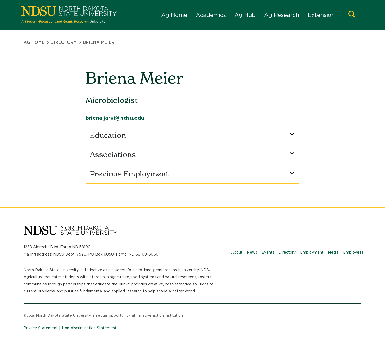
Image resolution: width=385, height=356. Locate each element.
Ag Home (174, 14)
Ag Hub (245, 14)
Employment (312, 252)
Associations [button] (193, 154)
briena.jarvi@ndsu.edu (115, 118)
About (236, 252)
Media (333, 252)
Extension (321, 14)
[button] (351, 15)
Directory (64, 42)
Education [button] (193, 135)
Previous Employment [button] (193, 173)
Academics (211, 14)
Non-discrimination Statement (89, 328)
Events (267, 252)
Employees (353, 252)
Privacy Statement (41, 328)
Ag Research (281, 14)
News (252, 252)
